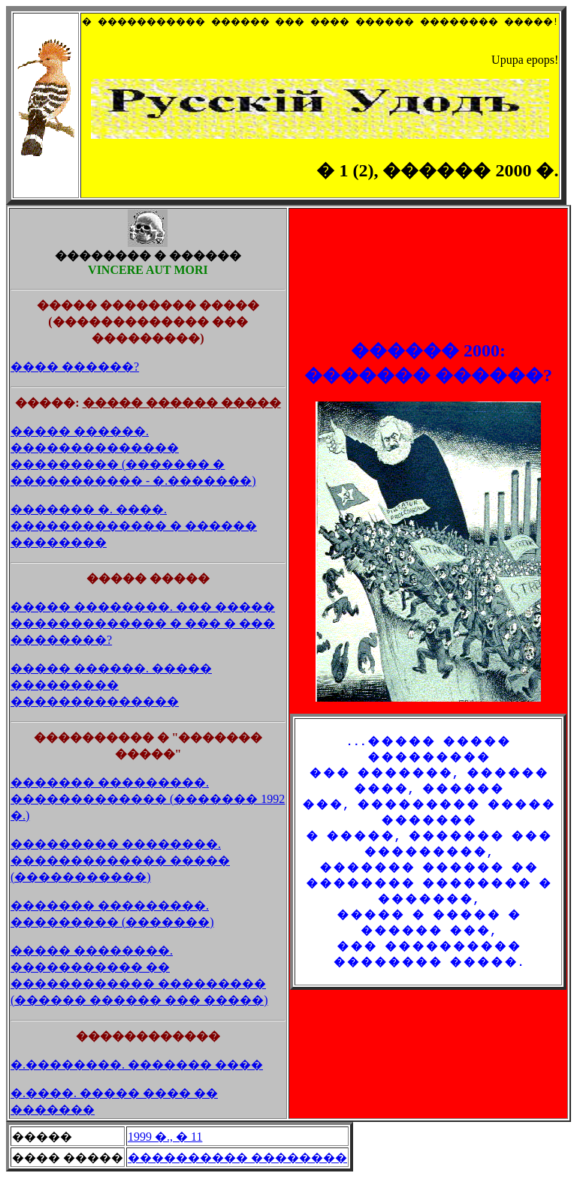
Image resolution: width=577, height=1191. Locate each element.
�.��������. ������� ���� (137, 1078)
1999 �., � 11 (165, 1150)
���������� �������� (237, 1171)
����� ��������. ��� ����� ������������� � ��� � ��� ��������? (143, 637)
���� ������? (75, 380)
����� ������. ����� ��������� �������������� (111, 698)
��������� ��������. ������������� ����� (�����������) (120, 874)
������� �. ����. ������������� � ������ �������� (134, 539)
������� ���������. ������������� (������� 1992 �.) (148, 812)
